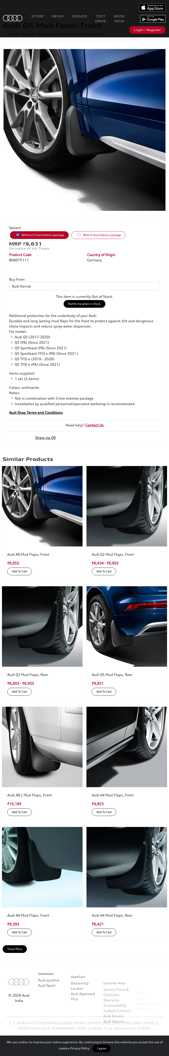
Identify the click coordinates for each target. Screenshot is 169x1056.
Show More (14, 949)
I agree (101, 1048)
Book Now (119, 18)
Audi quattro (48, 991)
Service (79, 16)
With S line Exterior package (99, 235)
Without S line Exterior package (40, 235)
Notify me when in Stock (84, 304)
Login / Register (147, 30)
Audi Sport (46, 996)
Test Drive (100, 18)
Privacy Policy (80, 1048)
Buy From (17, 279)
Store (37, 16)
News (58, 16)
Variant (15, 228)
